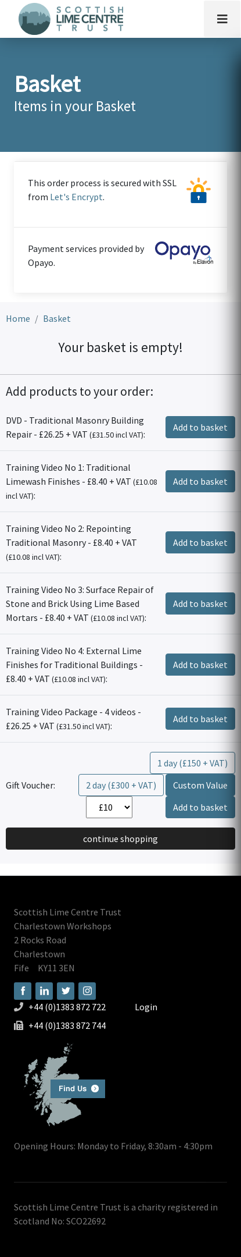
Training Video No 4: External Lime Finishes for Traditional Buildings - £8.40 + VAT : (74, 664)
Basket (57, 318)
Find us (59, 1083)
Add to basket (200, 427)
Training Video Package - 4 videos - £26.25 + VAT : (73, 719)
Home (18, 318)
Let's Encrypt (76, 197)
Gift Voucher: (30, 785)
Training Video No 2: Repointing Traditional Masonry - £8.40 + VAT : (71, 542)
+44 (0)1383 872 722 (67, 1007)
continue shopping (120, 838)
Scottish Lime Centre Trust (67, 912)
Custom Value (200, 785)
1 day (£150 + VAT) (192, 763)
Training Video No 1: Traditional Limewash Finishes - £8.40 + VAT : (81, 481)
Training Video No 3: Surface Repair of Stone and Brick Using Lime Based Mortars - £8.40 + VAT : (80, 603)
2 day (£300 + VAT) (121, 785)
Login (146, 1007)
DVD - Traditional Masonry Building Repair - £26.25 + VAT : (75, 427)
